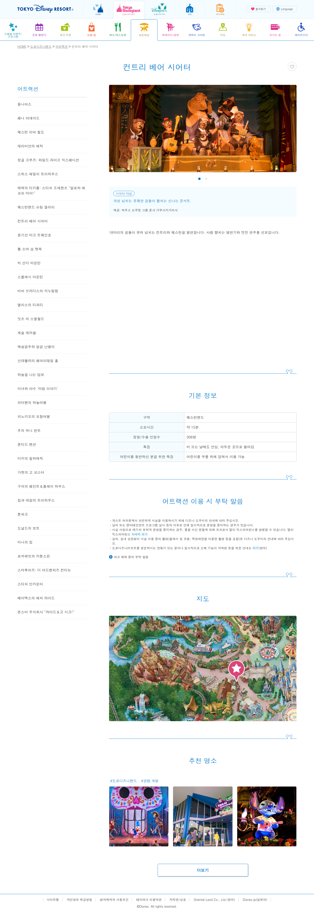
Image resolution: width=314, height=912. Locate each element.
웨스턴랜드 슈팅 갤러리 (36, 207)
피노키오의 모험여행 (33, 416)
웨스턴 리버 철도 (30, 132)
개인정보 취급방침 (79, 900)
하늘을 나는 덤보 (30, 374)
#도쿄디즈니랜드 (123, 780)
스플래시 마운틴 (30, 276)
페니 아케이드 (28, 118)
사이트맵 (53, 900)
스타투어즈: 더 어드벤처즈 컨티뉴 (45, 570)
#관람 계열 (149, 780)
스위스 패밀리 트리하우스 (37, 173)
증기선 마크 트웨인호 (34, 235)
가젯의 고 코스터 (30, 472)
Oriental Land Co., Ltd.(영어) (214, 900)
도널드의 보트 (28, 528)
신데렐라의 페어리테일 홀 (37, 360)
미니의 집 (24, 542)
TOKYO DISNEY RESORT (45, 9)
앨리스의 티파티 (30, 304)
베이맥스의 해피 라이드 (36, 598)
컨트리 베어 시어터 (32, 221)
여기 (256, 548)
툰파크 (22, 514)
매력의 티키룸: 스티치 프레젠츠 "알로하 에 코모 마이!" (51, 190)
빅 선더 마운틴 (29, 262)
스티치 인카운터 (30, 584)
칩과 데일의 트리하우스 (36, 500)
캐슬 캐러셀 (26, 332)
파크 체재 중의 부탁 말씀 (131, 557)
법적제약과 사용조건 (114, 900)
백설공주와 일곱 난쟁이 (36, 346)
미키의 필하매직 (30, 458)
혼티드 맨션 (26, 444)
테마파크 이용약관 (149, 900)
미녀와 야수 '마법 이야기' (37, 388)
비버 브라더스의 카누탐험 (37, 290)
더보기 (203, 870)
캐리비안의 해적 (30, 146)
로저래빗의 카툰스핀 (33, 556)
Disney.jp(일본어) (255, 900)
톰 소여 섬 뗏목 (29, 249)
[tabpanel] (203, 131)
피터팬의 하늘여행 (31, 402)
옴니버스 (24, 104)
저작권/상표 (177, 900)
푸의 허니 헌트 (29, 430)
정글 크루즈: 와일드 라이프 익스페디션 (48, 160)
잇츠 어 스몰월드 (30, 318)
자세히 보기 (139, 534)
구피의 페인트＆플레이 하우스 (41, 486)
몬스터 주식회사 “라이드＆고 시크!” (45, 611)
